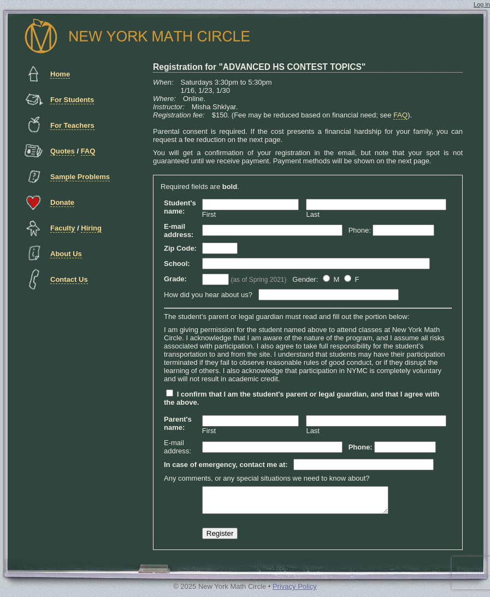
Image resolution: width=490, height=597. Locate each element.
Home (60, 74)
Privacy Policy (295, 591)
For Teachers (72, 125)
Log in (482, 4)
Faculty (62, 228)
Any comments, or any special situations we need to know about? (267, 478)
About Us (66, 254)
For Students (72, 100)
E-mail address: (177, 447)
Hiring (91, 228)
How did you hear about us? (208, 295)
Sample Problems (80, 177)
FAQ (88, 151)
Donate (62, 202)
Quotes (62, 151)
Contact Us (69, 279)
